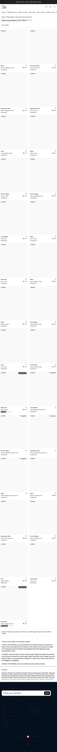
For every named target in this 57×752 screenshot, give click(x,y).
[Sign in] (46, 7)
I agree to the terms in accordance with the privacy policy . (25, 698)
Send (47, 693)
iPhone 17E (38, 673)
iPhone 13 (51, 677)
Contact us (5, 709)
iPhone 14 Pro (23, 677)
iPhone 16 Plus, (14, 675)
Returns (4, 713)
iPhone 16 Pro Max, (24, 675)
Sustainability (32, 709)
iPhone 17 (4, 673)
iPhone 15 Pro (41, 675)
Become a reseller (33, 713)
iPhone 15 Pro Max (7, 677)
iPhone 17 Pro (12, 673)
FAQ (3, 711)
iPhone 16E (45, 673)
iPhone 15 (33, 675)
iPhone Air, (31, 673)
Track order (5, 706)
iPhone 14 (16, 677)
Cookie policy (6, 727)
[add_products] (26, 65)
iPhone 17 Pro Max (22, 673)
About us (31, 706)
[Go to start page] (4, 7)
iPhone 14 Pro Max (42, 677)
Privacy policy (6, 725)
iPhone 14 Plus (32, 677)
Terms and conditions (8, 723)
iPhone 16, (52, 673)
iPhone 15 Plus (50, 675)
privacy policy (41, 698)
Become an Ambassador (36, 711)
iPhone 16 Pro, (6, 675)
